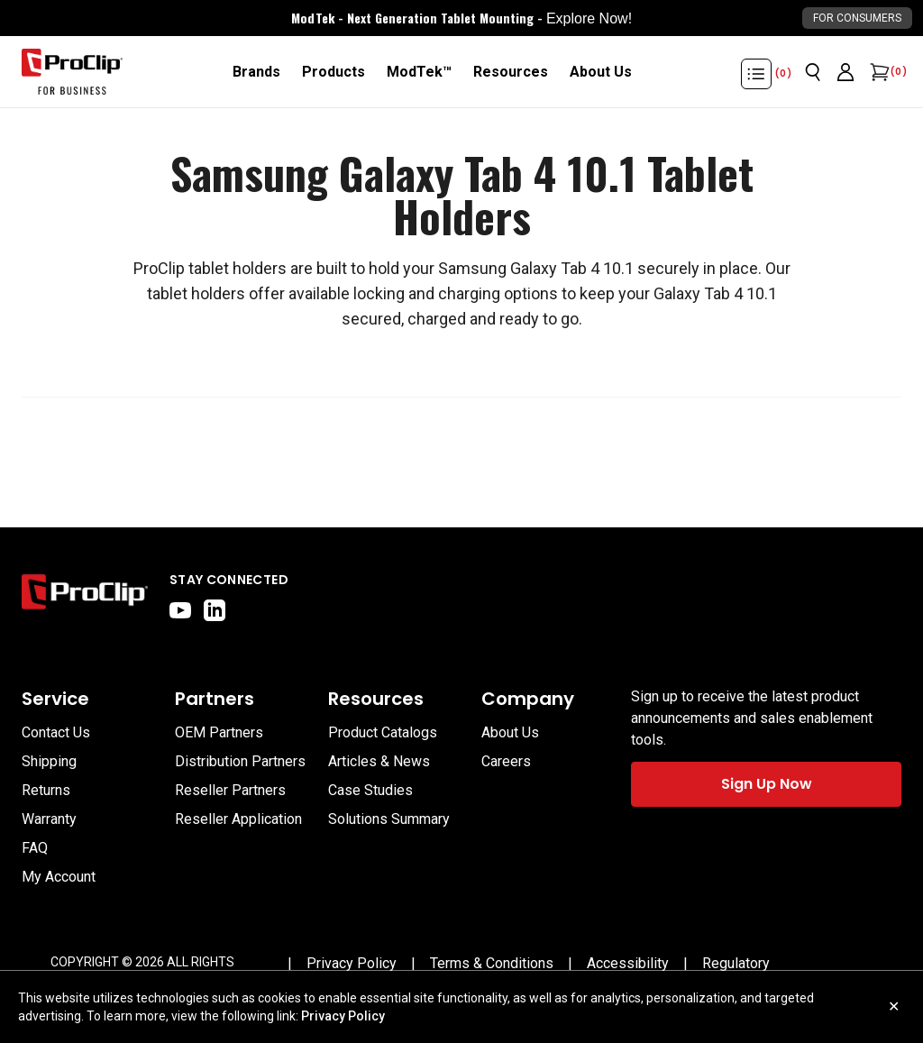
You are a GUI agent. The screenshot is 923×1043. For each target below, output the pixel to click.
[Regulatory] (736, 963)
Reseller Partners (230, 790)
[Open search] (813, 72)
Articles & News (379, 761)
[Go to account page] (845, 72)
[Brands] (256, 72)
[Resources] (510, 72)
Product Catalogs (382, 732)
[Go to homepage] (72, 72)
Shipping (49, 761)
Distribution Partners (240, 761)
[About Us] (601, 72)
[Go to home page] (85, 596)
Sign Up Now (766, 783)
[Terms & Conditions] (491, 963)
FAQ (35, 847)
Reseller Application (238, 819)
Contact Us (56, 732)
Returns (46, 790)
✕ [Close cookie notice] (894, 1006)
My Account (59, 876)
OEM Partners (219, 732)
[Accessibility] (628, 963)
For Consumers (857, 18)
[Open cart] (878, 72)
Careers (506, 761)
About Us (510, 732)
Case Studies (370, 790)
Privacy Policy (343, 1016)
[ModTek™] (419, 72)
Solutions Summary (389, 819)
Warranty (49, 819)
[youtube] (180, 610)
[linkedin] (214, 610)
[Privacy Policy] (351, 963)
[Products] (333, 72)
